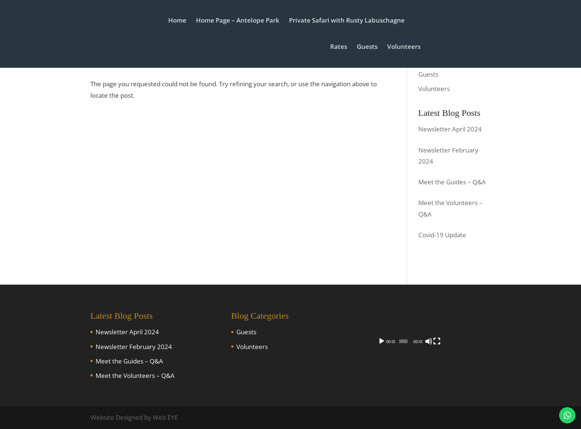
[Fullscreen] (481, 368)
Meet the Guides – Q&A (129, 361)
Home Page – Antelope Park (237, 22)
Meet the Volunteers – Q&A (135, 375)
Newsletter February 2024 (134, 346)
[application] (431, 342)
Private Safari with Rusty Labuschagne (347, 22)
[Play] (381, 368)
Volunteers (406, 48)
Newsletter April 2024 (127, 332)
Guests (369, 48)
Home (177, 22)
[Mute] (469, 368)
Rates (341, 48)
